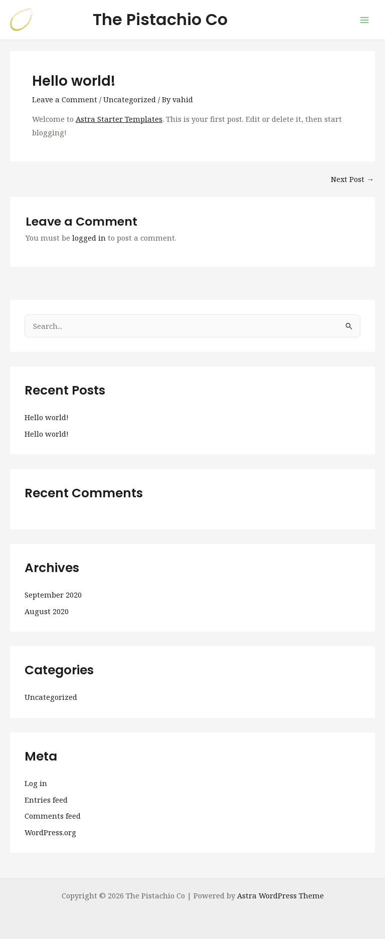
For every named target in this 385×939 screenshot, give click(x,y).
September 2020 (53, 595)
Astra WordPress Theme (280, 895)
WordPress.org (50, 832)
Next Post (352, 179)
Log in (36, 783)
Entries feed (46, 800)
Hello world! (47, 417)
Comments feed (53, 816)
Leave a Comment (64, 99)
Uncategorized (129, 99)
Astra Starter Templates (119, 119)
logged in (89, 238)
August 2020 (47, 611)
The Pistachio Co (160, 19)
